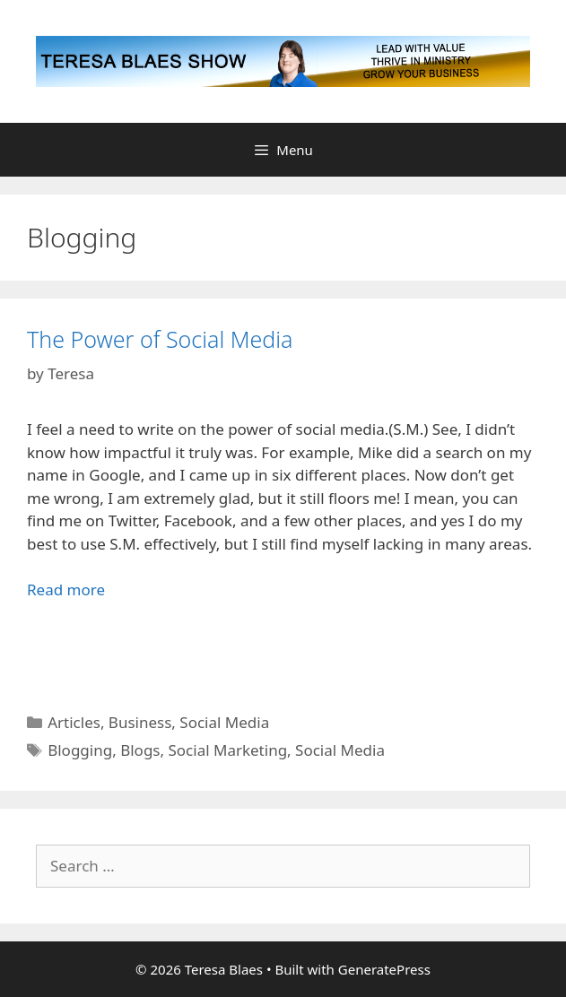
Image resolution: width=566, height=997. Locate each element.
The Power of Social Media (159, 339)
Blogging (80, 750)
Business (140, 722)
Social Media (224, 722)
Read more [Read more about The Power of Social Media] (66, 589)
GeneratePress (384, 969)
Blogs (140, 750)
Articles (74, 722)
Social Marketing (227, 750)
